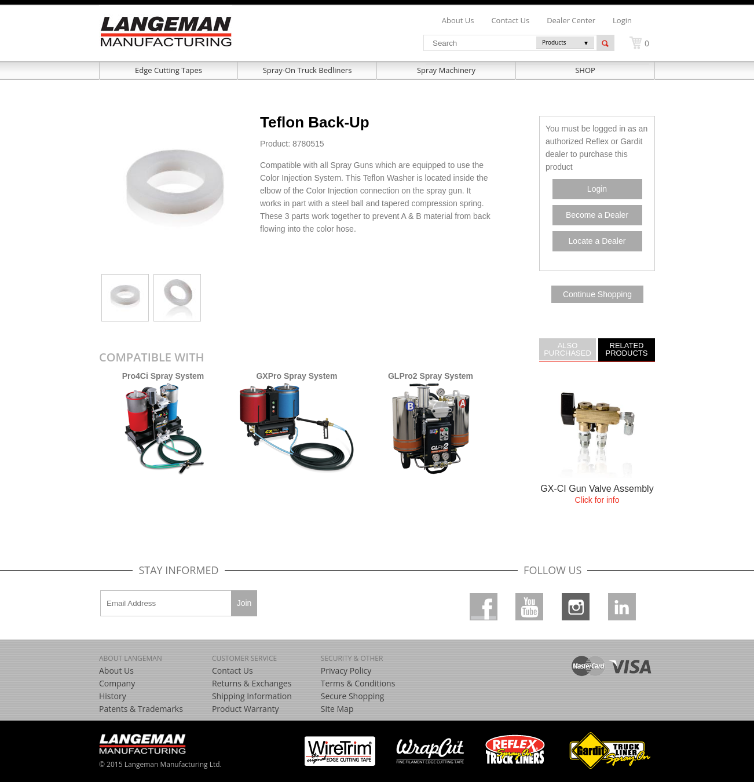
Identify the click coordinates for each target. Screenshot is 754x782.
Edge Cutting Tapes (168, 70)
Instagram (576, 606)
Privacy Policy (346, 670)
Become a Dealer (597, 215)
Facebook (483, 606)
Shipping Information (252, 695)
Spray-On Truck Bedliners (307, 70)
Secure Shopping (353, 695)
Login (622, 20)
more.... (597, 451)
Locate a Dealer (597, 241)
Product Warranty (245, 708)
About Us (116, 670)
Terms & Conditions (358, 683)
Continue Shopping (597, 294)
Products (554, 42)
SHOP (585, 70)
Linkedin (622, 606)
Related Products (627, 349)
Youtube (529, 606)
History (112, 695)
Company (117, 683)
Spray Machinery (446, 70)
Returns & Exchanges (251, 683)
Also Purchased (567, 349)
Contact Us (232, 670)
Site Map (337, 708)
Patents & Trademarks (141, 708)
